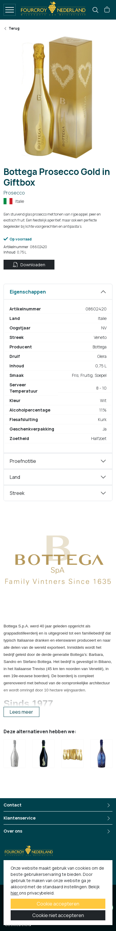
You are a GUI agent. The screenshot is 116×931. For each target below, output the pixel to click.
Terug (12, 28)
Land (15, 477)
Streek (17, 493)
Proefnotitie (23, 461)
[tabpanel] (58, 368)
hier (15, 893)
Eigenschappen (28, 291)
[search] (95, 10)
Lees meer (21, 712)
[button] (107, 9)
